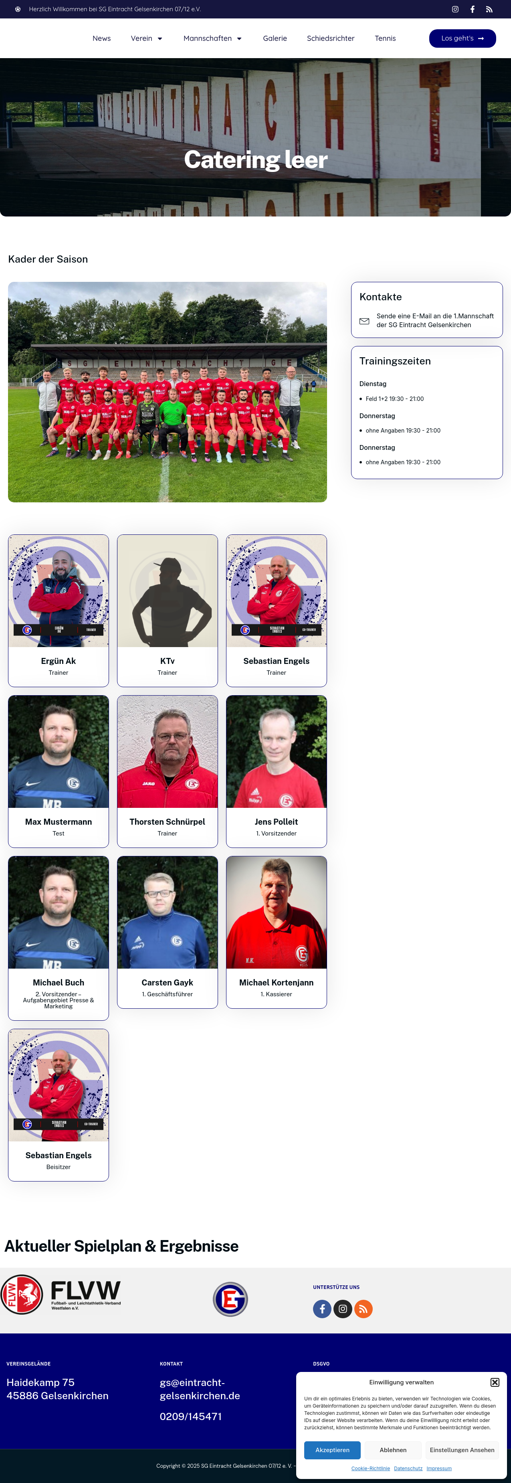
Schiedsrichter (331, 38)
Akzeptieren (332, 1450)
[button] (495, 1382)
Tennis (385, 38)
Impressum (439, 1468)
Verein (147, 38)
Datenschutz (408, 1468)
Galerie (275, 38)
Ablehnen (393, 1450)
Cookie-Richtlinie (370, 1468)
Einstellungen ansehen (462, 1450)
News (102, 38)
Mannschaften (213, 38)
